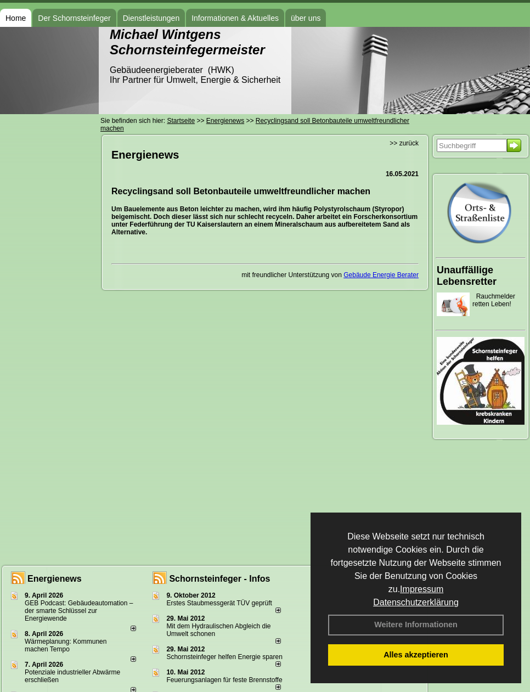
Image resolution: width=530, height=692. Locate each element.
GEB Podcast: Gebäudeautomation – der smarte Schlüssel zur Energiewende (79, 610)
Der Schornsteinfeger (74, 18)
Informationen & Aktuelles (235, 18)
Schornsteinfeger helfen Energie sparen (224, 657)
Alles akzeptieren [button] (416, 654)
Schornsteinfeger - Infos (219, 578)
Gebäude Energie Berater (381, 275)
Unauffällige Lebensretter (467, 276)
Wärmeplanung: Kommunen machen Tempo (65, 645)
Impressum (421, 589)
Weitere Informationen (416, 624)
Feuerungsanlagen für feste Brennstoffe (224, 680)
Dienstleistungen (151, 18)
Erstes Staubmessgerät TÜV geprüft (219, 603)
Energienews (54, 578)
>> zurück (404, 143)
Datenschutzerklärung (416, 602)
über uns (305, 18)
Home (15, 18)
